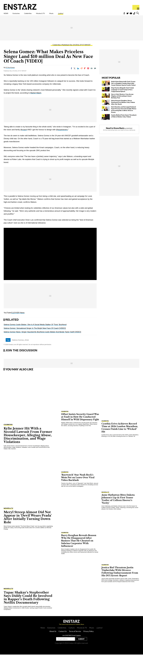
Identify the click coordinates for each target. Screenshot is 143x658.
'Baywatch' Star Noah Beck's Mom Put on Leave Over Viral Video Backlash (77, 481)
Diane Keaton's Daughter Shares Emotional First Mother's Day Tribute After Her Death (123, 105)
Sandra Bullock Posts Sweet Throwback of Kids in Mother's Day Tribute (123, 119)
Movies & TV (54, 14)
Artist (27, 344)
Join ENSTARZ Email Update (71, 639)
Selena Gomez (18, 344)
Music (69, 14)
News (43, 631)
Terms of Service (75, 635)
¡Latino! (81, 14)
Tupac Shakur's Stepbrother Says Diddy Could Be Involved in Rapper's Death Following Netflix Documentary (28, 601)
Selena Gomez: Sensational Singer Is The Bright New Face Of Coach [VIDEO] (35, 332)
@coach (23, 133)
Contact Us (63, 635)
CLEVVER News (18, 316)
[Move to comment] (95, 72)
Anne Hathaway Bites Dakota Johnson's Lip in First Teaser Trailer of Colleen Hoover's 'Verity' (118, 502)
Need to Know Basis (115, 131)
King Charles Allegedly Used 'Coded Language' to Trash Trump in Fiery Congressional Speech (122, 93)
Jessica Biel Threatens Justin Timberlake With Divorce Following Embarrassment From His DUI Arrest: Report (119, 575)
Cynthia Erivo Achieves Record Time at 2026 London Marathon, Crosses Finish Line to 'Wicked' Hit (119, 431)
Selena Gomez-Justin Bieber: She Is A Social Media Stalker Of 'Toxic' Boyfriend (35, 328)
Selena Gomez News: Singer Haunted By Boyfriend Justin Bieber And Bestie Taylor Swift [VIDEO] (42, 335)
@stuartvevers (62, 133)
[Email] (91, 72)
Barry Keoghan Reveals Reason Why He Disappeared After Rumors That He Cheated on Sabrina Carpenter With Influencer (78, 544)
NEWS (7, 14)
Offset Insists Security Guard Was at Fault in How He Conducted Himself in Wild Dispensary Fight (80, 420)
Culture (72, 631)
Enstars (20, 6)
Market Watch (35, 96)
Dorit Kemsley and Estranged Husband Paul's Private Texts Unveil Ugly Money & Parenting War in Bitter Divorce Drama (123, 112)
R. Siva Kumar (10, 71)
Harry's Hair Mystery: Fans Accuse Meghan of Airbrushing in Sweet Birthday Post (122, 99)
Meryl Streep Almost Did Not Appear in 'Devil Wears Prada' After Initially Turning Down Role (28, 521)
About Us (52, 635)
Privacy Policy (88, 635)
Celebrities (37, 14)
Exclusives (21, 14)
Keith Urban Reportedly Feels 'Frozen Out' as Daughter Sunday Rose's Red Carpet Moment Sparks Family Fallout (123, 86)
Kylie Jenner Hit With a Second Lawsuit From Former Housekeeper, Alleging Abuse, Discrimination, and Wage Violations (28, 438)
